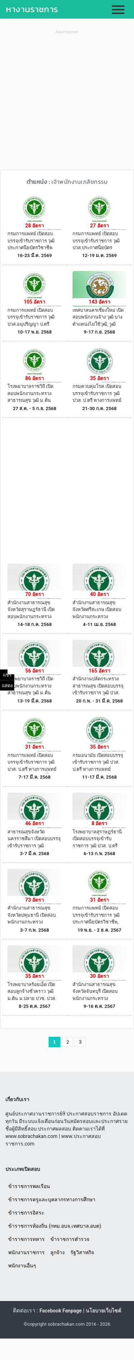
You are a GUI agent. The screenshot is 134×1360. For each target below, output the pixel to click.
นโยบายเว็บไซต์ (103, 1311)
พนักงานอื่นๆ (22, 1265)
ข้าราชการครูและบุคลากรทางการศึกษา (51, 1199)
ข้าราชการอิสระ (26, 1213)
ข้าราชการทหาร (26, 1239)
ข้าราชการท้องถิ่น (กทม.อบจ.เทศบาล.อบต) (54, 1226)
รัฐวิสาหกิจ (82, 1252)
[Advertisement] (67, 103)
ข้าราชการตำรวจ (69, 1239)
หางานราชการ (32, 9)
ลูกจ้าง (57, 1252)
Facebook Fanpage (60, 1311)
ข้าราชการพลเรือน (29, 1186)
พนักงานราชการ (26, 1252)
